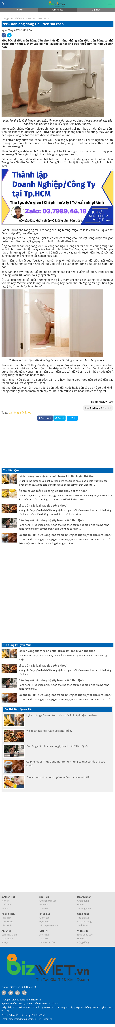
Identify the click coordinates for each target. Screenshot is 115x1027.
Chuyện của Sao (48, 900)
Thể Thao (7, 904)
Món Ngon (7, 938)
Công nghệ (83, 913)
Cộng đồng (83, 942)
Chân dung (83, 900)
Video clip (82, 930)
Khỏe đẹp (20, 18)
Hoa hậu (44, 904)
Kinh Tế (6, 900)
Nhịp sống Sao (85, 934)
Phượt (5, 942)
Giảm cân (44, 917)
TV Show (44, 938)
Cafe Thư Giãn (9, 934)
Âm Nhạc (44, 934)
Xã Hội (5, 908)
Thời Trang (7, 921)
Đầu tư (81, 904)
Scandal (43, 908)
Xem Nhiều (58, 9)
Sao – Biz (44, 896)
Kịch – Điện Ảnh (47, 942)
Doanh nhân (84, 896)
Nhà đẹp (6, 917)
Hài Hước (82, 938)
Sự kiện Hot (8, 896)
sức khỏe (25, 412)
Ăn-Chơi (6, 930)
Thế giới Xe (83, 917)
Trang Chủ (7, 18)
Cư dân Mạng (84, 921)
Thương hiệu (84, 908)
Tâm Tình (7, 925)
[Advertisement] (57, 445)
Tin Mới (19, 9)
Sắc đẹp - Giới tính (37, 18)
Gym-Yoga (44, 921)
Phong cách (8, 913)
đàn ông (14, 412)
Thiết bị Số (82, 925)
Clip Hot (96, 9)
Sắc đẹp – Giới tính (49, 925)
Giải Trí (43, 930)
